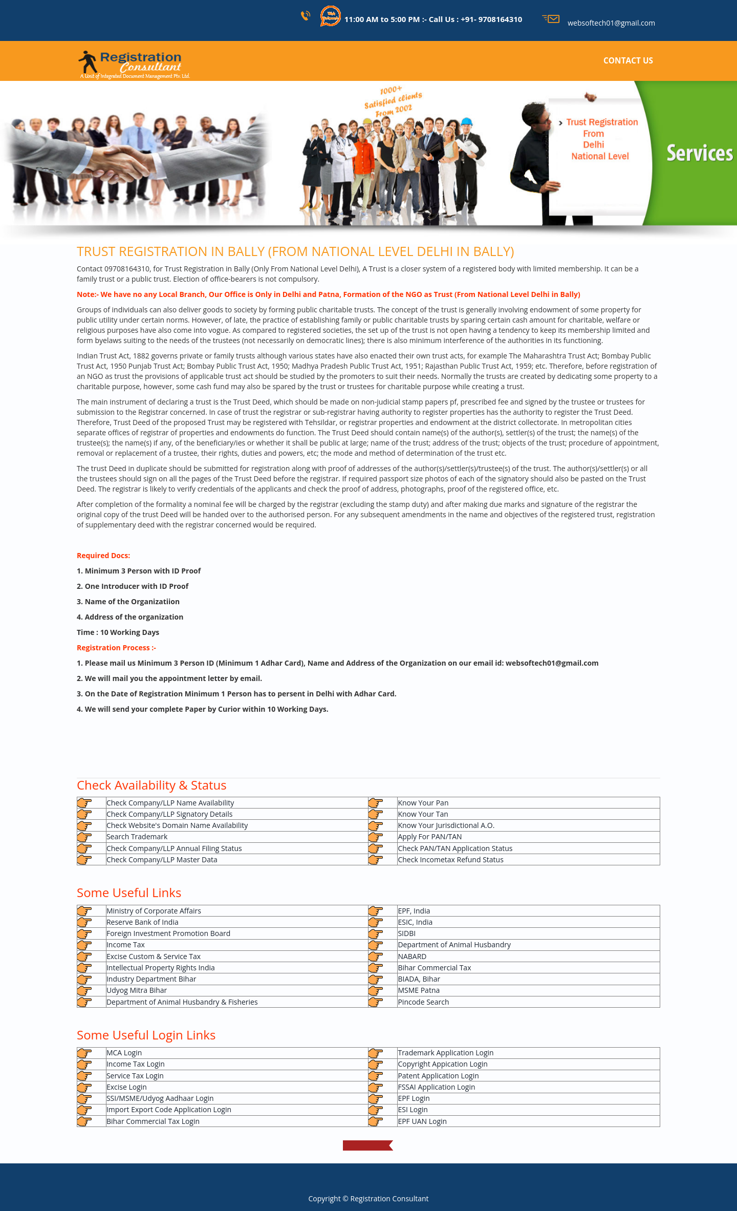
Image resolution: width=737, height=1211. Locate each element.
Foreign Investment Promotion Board (168, 933)
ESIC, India (415, 922)
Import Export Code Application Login (168, 1109)
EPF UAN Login (422, 1121)
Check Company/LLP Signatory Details (169, 814)
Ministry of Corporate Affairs (153, 911)
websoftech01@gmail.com (598, 23)
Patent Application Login (438, 1075)
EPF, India (414, 911)
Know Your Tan (423, 814)
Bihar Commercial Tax (434, 967)
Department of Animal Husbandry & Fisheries (182, 1002)
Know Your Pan (423, 803)
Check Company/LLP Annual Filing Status (174, 848)
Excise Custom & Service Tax (153, 956)
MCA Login (124, 1052)
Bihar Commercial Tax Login (153, 1121)
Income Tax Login (135, 1064)
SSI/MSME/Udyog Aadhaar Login (160, 1098)
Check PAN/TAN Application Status (455, 848)
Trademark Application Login (445, 1052)
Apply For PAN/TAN (430, 836)
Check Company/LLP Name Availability (170, 803)
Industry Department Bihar (151, 979)
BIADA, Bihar (419, 979)
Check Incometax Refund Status (450, 859)
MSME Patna (419, 990)
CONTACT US (628, 60)
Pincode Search (423, 1002)
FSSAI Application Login (436, 1087)
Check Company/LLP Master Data (162, 859)
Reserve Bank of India (142, 922)
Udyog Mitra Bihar (136, 990)
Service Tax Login (135, 1075)
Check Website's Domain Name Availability (177, 825)
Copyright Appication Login (443, 1064)
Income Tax (125, 944)
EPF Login (414, 1098)
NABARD (412, 956)
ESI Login (412, 1109)
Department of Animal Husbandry (454, 944)
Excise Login (126, 1087)
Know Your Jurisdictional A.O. (446, 825)
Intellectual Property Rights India (160, 967)
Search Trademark (136, 836)
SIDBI (407, 933)
